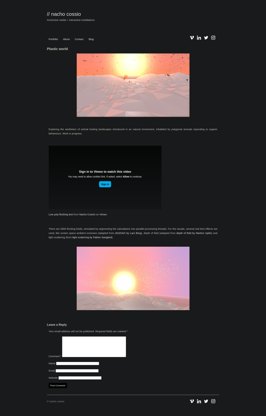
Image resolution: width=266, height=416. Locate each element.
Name (52, 367)
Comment (55, 360)
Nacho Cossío (87, 214)
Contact (79, 39)
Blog (91, 39)
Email (52, 374)
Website (53, 381)
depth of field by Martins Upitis (193, 233)
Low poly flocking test (61, 214)
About (66, 39)
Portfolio (53, 39)
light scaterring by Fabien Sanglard (92, 237)
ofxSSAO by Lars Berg (128, 233)
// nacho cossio (64, 14)
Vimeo (103, 214)
